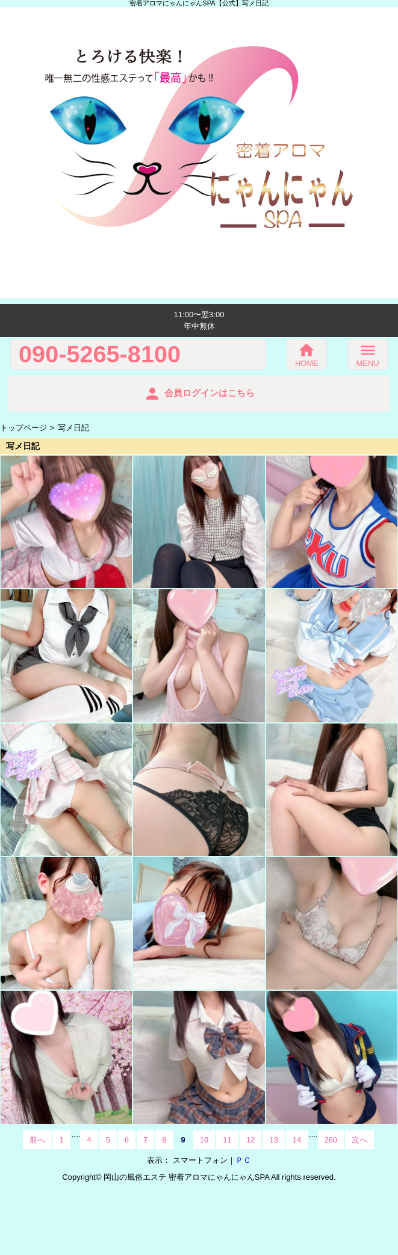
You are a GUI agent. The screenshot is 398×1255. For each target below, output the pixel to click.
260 (331, 1139)
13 (273, 1139)
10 (204, 1139)
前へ (37, 1139)
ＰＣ (243, 1160)
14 (297, 1139)
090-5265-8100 (100, 354)
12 (250, 1139)
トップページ (23, 427)
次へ (359, 1139)
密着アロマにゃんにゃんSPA (219, 1177)
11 (227, 1139)
